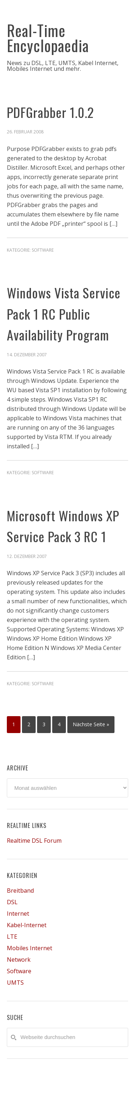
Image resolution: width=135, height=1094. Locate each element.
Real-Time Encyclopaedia (48, 37)
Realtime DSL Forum (34, 840)
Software (43, 250)
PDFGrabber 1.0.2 (50, 112)
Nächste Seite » (91, 724)
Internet (18, 913)
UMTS (15, 983)
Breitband (20, 890)
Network (19, 959)
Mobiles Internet (29, 948)
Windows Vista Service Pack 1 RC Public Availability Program (64, 313)
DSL (12, 902)
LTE (12, 936)
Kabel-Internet (26, 925)
